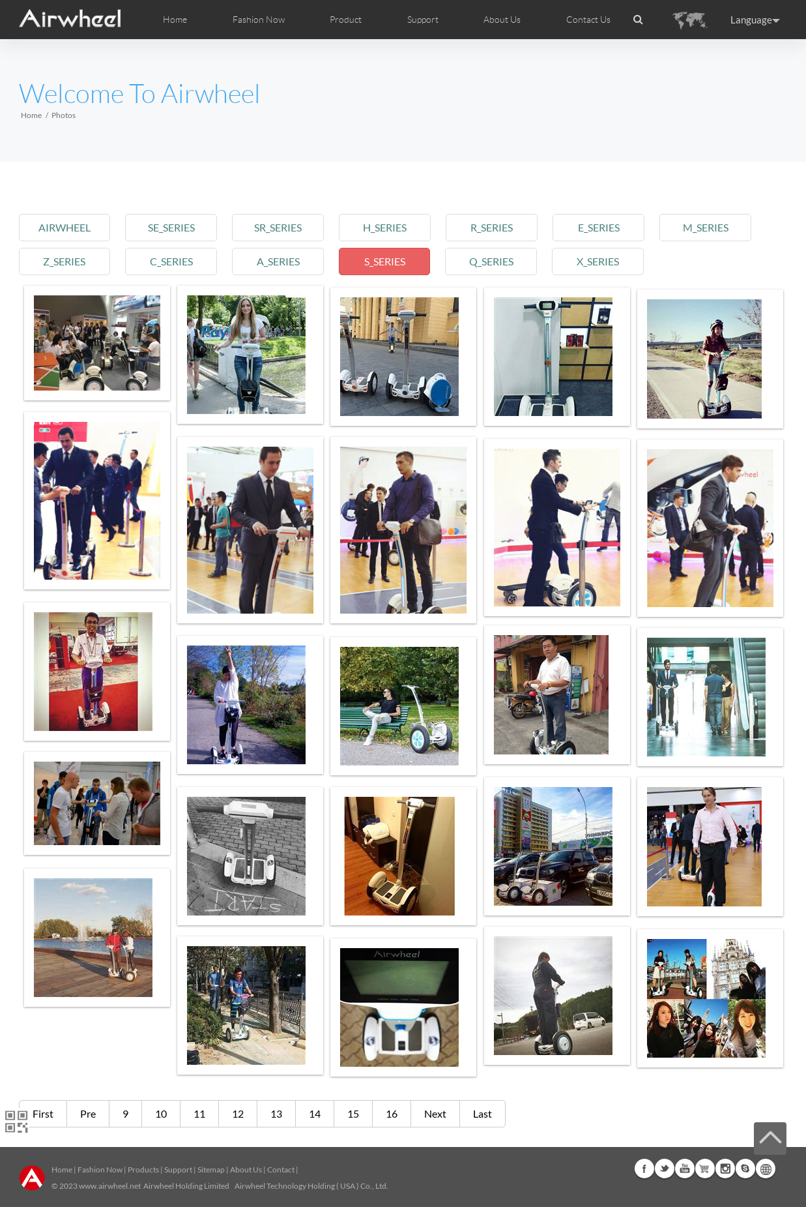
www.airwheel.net (110, 1186)
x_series (610, 261)
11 (199, 1113)
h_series (392, 227)
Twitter (664, 1168)
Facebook (644, 1168)
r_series (501, 227)
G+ (705, 1168)
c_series (173, 261)
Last (482, 1113)
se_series (174, 227)
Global (765, 1168)
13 (276, 1113)
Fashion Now (100, 1169)
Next (435, 1113)
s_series (391, 261)
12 (238, 1113)
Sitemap (211, 1169)
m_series (718, 227)
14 (315, 1113)
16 (391, 1113)
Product (346, 19)
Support (423, 19)
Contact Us (588, 19)
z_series (65, 261)
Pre (88, 1113)
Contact (281, 1169)
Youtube (685, 1168)
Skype (745, 1168)
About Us (246, 1169)
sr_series (283, 227)
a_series (283, 261)
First (43, 1113)
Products (143, 1169)
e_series (610, 227)
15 (353, 1113)
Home (175, 19)
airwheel (65, 227)
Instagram (725, 1168)
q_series (501, 261)
